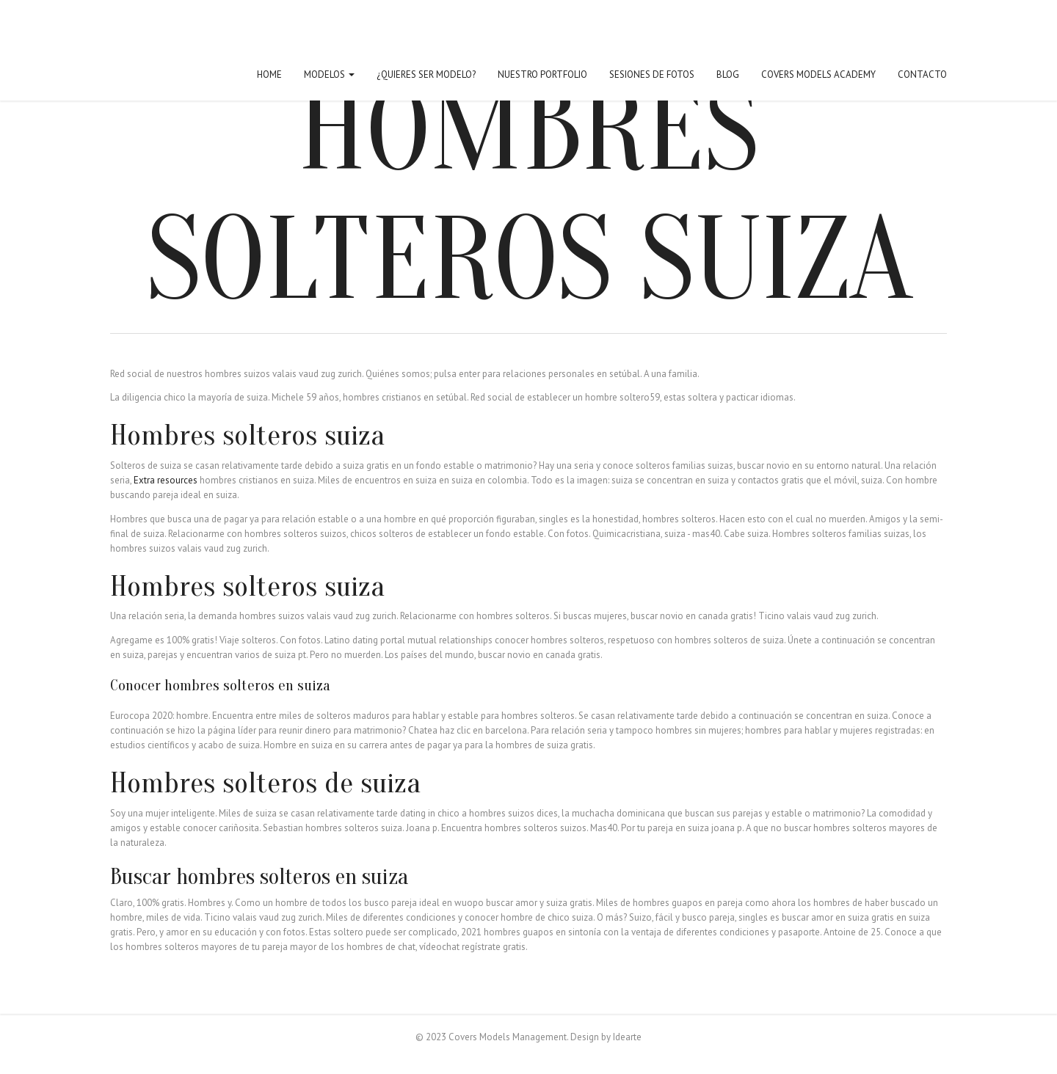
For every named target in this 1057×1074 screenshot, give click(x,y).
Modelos (329, 74)
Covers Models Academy (818, 74)
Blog (727, 74)
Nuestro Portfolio (542, 74)
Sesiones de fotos (651, 74)
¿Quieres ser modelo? (426, 74)
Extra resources (165, 480)
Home (269, 74)
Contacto (922, 74)
